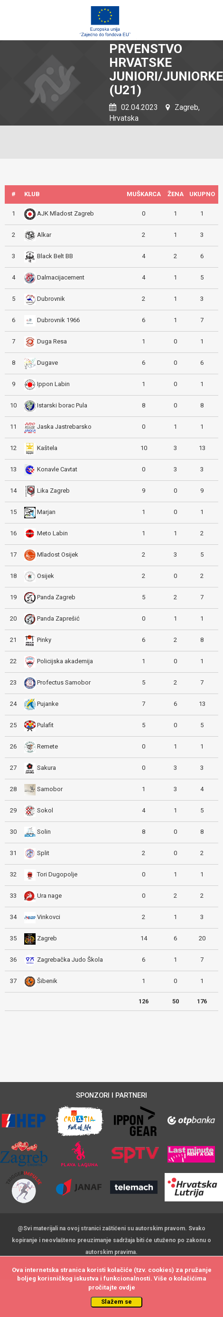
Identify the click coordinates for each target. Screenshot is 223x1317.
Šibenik (47, 980)
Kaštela (47, 447)
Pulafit (45, 725)
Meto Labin (52, 533)
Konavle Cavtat (57, 469)
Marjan (46, 511)
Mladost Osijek (57, 554)
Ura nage (49, 895)
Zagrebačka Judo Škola (70, 959)
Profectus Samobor (64, 682)
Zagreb (47, 938)
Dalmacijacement (60, 277)
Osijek (45, 575)
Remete (47, 746)
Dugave (47, 362)
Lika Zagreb (53, 490)
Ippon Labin (53, 384)
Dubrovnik (51, 298)
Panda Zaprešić (58, 618)
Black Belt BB (55, 256)
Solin (44, 831)
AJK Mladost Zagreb (65, 213)
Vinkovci (48, 916)
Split (43, 853)
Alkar (44, 234)
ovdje (127, 1287)
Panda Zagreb (56, 597)
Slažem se (116, 1301)
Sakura (46, 767)
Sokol (45, 810)
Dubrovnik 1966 (58, 320)
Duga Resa (52, 341)
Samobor (50, 789)
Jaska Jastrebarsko (64, 426)
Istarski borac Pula (62, 405)
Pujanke (47, 703)
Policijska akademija (65, 661)
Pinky (44, 639)
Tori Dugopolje (57, 874)
